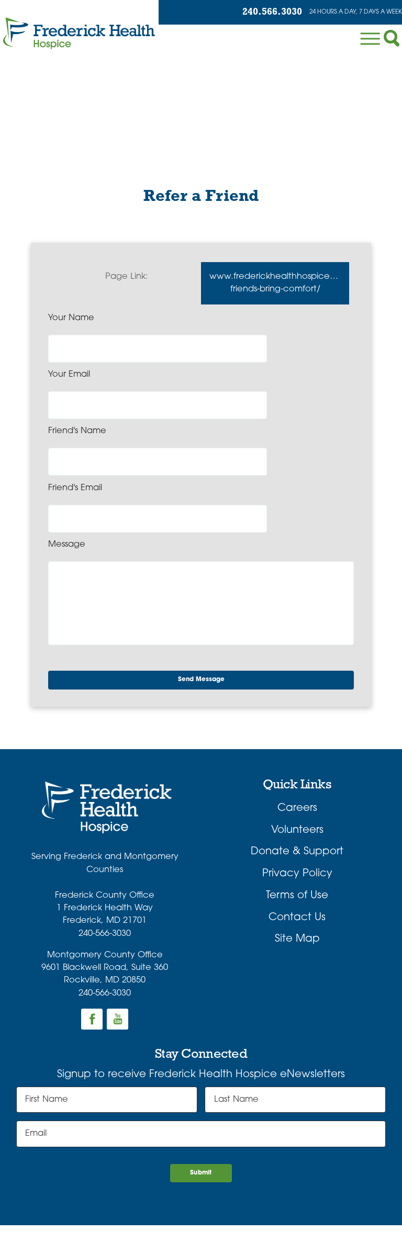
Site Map (297, 844)
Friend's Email (235, 381)
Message (66, 436)
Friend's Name (77, 381)
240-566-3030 (105, 838)
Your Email (229, 325)
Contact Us (297, 822)
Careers (297, 713)
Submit (201, 1083)
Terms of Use (297, 800)
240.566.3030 (234, 14)
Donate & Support (297, 756)
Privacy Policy (297, 778)
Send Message (204, 581)
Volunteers (297, 734)
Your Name (71, 325)
